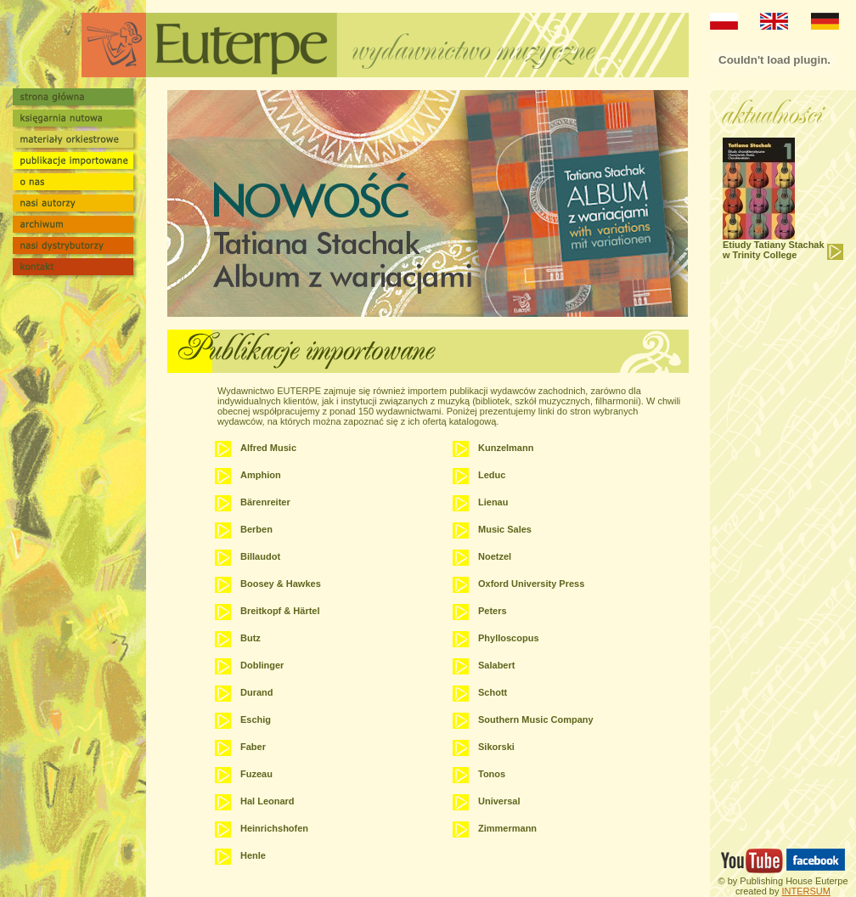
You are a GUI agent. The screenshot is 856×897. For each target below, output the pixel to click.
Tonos (491, 774)
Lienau (493, 502)
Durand (256, 692)
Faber (253, 747)
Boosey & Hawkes (280, 583)
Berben (256, 529)
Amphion (260, 475)
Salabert (496, 665)
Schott (492, 692)
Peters (492, 611)
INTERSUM (805, 891)
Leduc (491, 475)
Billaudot (260, 556)
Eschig (255, 719)
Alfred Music (268, 448)
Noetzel (494, 556)
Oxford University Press (531, 583)
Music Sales (505, 529)
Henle (253, 855)
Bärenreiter (265, 502)
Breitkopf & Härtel (280, 611)
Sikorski (496, 747)
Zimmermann (507, 828)
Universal (499, 801)
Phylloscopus (508, 638)
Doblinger (262, 665)
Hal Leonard (267, 801)
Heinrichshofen (274, 828)
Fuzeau (256, 774)
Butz (250, 638)
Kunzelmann (505, 448)
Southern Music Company (536, 719)
